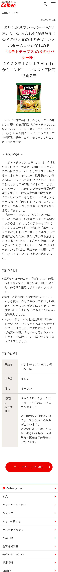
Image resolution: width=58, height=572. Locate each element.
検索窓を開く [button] (45, 4)
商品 (5, 496)
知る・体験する (12, 521)
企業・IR (8, 538)
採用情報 (8, 562)
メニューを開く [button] (53, 4)
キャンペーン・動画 (14, 504)
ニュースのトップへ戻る (29, 466)
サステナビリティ (13, 529)
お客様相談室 (10, 546)
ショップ (8, 513)
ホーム (5, 12)
